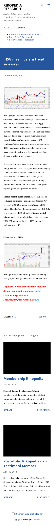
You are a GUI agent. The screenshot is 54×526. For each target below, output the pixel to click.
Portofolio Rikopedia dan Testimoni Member (25, 463)
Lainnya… (22, 27)
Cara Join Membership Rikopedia (25, 34)
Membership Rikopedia (23, 378)
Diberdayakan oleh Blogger (27, 514)
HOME (6, 27)
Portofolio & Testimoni (20, 37)
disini (38, 291)
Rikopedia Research (12, 7)
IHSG (14, 316)
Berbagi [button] (43, 316)
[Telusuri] (42, 5)
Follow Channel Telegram (21, 39)
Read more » (44, 410)
